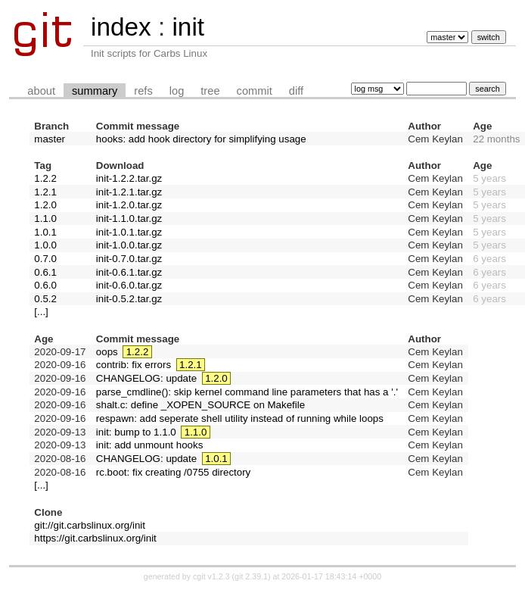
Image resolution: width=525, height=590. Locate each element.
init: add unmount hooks (149, 445)
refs (143, 91)
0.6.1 (45, 272)
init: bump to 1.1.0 (136, 432)
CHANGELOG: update (146, 378)
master (49, 139)
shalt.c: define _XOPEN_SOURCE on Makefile (200, 405)
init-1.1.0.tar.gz (129, 218)
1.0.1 (45, 232)
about (41, 91)
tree (209, 91)
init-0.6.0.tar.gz (129, 285)
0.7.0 (45, 258)
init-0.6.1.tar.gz (129, 272)
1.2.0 (45, 205)
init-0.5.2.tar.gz (129, 298)
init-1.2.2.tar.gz (129, 178)
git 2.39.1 (251, 576)
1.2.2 (45, 178)
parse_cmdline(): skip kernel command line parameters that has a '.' (247, 392)
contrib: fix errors (133, 364)
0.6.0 (45, 285)
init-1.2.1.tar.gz (129, 192)
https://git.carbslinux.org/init (95, 538)
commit (254, 91)
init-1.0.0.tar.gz (129, 245)
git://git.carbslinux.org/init (89, 525)
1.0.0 (45, 245)
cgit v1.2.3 (211, 576)
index (121, 27)
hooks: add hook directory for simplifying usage (201, 139)
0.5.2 (45, 298)
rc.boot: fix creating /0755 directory (173, 472)
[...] (41, 311)
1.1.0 (45, 218)
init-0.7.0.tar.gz (129, 258)
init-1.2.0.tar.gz (129, 205)
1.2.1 (45, 192)
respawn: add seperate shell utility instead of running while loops (240, 418)
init (188, 27)
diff (296, 91)
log (177, 91)
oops (107, 351)
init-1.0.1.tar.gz (129, 232)
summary (94, 91)
